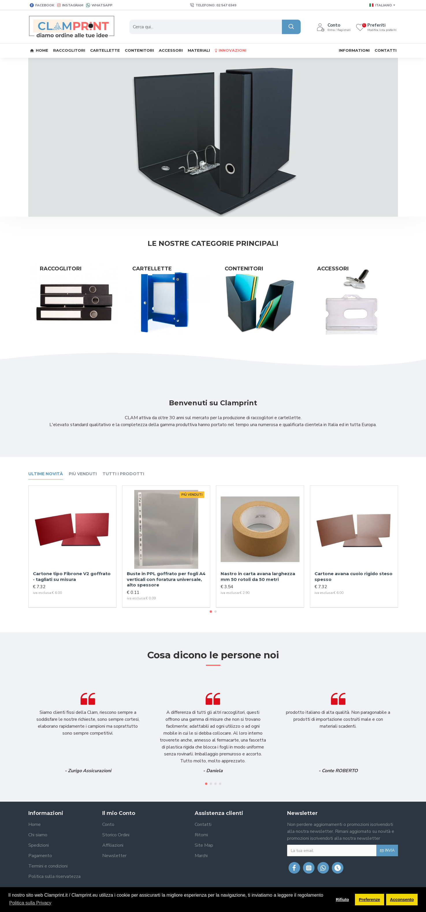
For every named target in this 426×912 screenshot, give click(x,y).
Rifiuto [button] (342, 899)
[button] (211, 611)
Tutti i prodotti (123, 473)
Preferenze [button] (369, 899)
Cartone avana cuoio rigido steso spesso (353, 576)
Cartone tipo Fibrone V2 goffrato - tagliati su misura (72, 576)
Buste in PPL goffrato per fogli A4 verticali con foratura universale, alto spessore (166, 579)
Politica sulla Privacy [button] (30, 902)
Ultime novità (45, 473)
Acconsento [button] (402, 899)
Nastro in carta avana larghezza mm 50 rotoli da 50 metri (258, 576)
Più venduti (83, 473)
